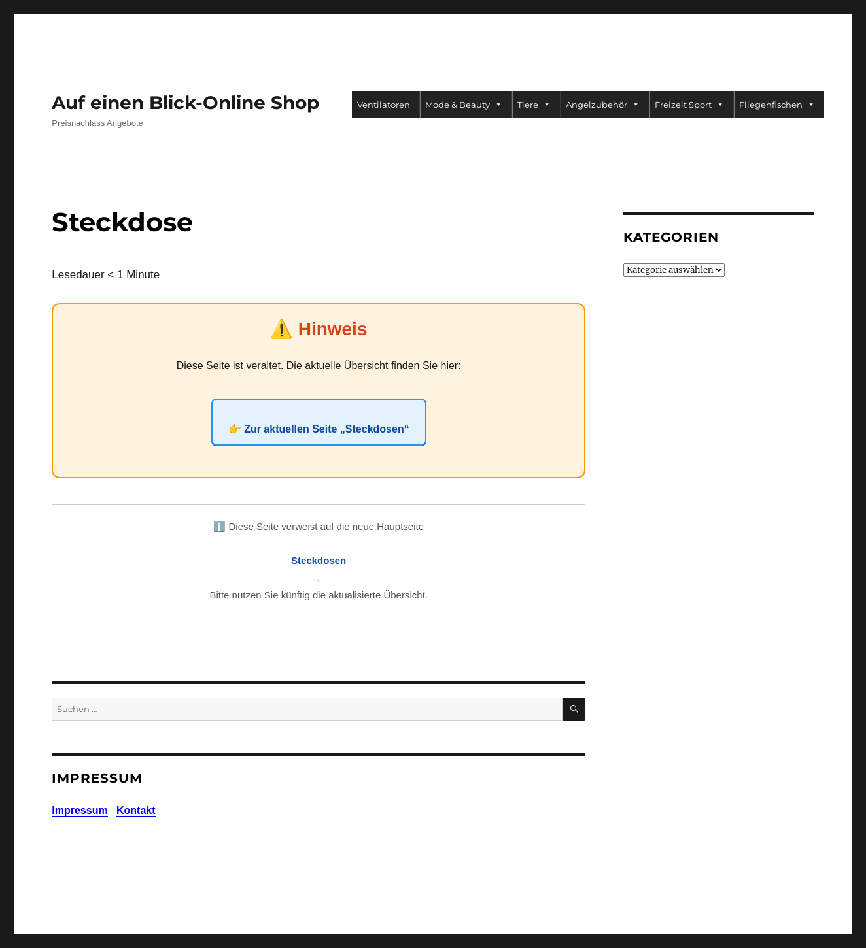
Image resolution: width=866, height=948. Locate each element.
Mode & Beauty (463, 104)
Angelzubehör (603, 104)
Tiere (534, 104)
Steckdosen (318, 560)
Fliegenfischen (777, 104)
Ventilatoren (383, 104)
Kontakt (136, 810)
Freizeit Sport (689, 104)
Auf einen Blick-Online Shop (185, 102)
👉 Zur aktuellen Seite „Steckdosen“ (318, 428)
